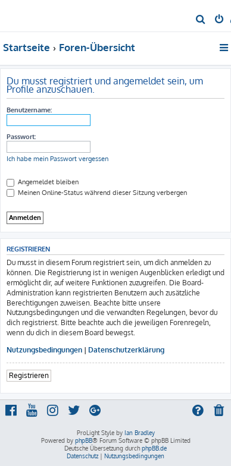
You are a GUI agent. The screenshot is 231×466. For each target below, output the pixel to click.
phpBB (83, 440)
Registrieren (29, 375)
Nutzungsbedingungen (44, 349)
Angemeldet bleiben (43, 182)
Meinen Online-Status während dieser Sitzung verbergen (97, 192)
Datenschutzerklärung (126, 349)
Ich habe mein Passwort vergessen (57, 159)
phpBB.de (154, 448)
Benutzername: (29, 110)
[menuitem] (201, 20)
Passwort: (21, 137)
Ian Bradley (139, 432)
